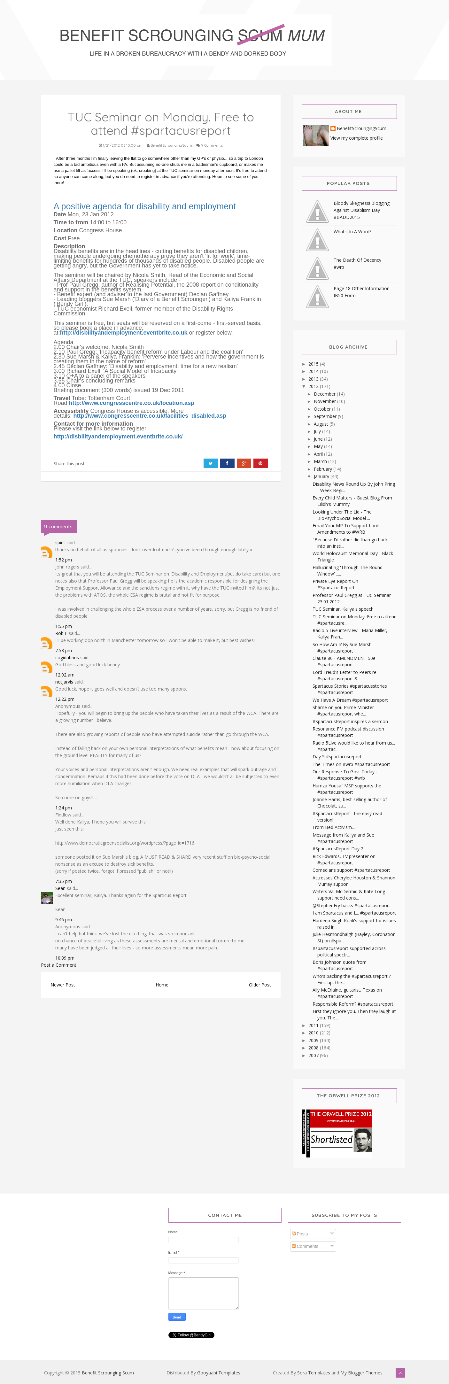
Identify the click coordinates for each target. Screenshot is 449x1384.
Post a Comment (58, 965)
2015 (314, 364)
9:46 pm (63, 919)
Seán (61, 888)
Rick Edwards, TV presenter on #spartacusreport (344, 859)
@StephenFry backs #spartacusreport (351, 905)
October (323, 409)
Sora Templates (313, 1373)
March (321, 461)
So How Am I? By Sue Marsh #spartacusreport (342, 647)
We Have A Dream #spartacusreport (350, 700)
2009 (314, 1040)
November (325, 401)
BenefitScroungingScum (361, 128)
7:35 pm (63, 881)
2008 (314, 1048)
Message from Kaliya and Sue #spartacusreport (343, 838)
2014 (314, 371)
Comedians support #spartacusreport (351, 870)
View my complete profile (356, 138)
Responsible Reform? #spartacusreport (353, 1004)
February (323, 469)
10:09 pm (64, 958)
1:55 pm (63, 626)
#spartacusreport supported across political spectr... (349, 951)
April (319, 454)
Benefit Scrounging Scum (108, 1373)
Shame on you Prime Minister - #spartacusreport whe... (345, 710)
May (319, 446)
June (319, 439)
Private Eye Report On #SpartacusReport (335, 584)
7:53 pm (63, 650)
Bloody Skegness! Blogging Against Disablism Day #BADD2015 (362, 210)
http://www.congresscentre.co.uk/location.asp (131, 403)
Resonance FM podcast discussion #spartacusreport (348, 732)
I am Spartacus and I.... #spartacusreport (354, 913)
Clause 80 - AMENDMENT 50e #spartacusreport (344, 661)
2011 (314, 1025)
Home (162, 985)
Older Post (260, 985)
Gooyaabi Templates (218, 1373)
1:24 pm (63, 808)
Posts (300, 1233)
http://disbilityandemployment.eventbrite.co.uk (124, 332)
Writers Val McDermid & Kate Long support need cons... (349, 894)
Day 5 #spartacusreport (337, 757)
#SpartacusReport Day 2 (338, 849)
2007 (314, 1055)
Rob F (61, 633)
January (322, 476)
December (325, 394)
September (326, 416)
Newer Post (62, 985)
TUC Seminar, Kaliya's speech (343, 609)
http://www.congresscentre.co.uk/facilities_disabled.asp (150, 416)
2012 (314, 386)
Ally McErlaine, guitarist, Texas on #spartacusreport (347, 993)
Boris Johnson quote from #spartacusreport (340, 965)
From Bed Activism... (334, 827)
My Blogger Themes (361, 1373)
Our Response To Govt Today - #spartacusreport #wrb (345, 775)
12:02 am (64, 675)
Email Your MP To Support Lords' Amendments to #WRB (347, 528)
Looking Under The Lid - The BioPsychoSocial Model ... (342, 515)
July (318, 431)
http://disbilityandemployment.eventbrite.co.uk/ (118, 436)
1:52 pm (63, 560)
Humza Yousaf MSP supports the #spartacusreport (347, 789)
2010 (314, 1033)
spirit (60, 542)
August (321, 424)
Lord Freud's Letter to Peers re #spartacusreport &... (344, 675)
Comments (305, 1246)
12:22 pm (64, 699)
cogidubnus (67, 657)
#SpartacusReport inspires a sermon (350, 721)
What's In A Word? (352, 231)
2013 (314, 379)
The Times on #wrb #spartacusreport (351, 764)
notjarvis (64, 682)
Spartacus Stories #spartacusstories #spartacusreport (350, 689)
